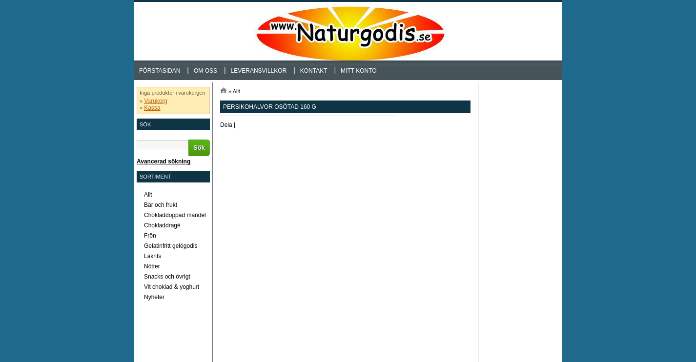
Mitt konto (359, 70)
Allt (236, 91)
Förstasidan (159, 70)
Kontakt (314, 70)
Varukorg (155, 101)
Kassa (152, 107)
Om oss (205, 70)
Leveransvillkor (259, 70)
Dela (226, 124)
